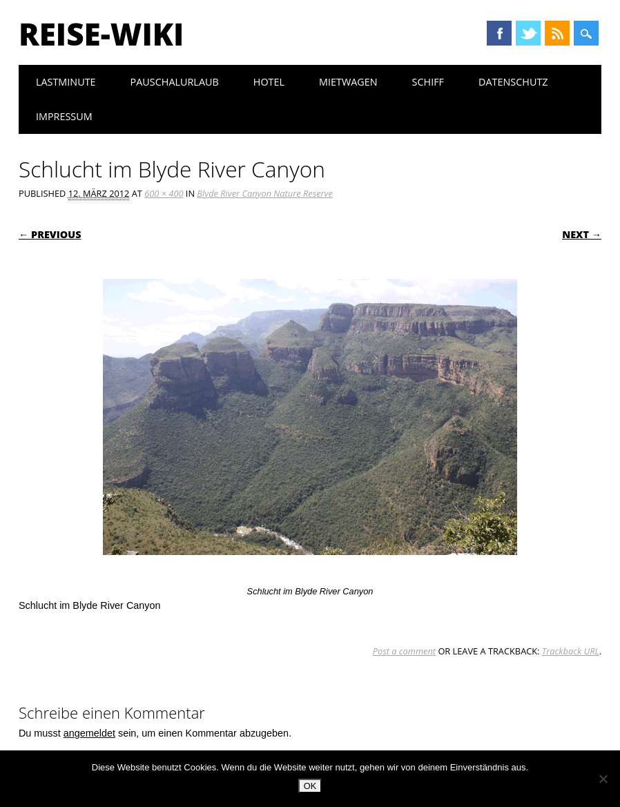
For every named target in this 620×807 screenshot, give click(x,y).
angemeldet (89, 733)
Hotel (268, 81)
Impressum (64, 116)
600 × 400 (163, 193)
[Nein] (603, 779)
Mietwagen (348, 81)
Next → (581, 234)
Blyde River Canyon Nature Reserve (265, 193)
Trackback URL (570, 651)
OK (310, 786)
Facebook (499, 33)
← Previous (50, 234)
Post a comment (404, 651)
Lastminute (66, 81)
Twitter (528, 33)
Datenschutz (513, 81)
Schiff (428, 81)
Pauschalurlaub (174, 81)
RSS (557, 33)
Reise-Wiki (101, 34)
